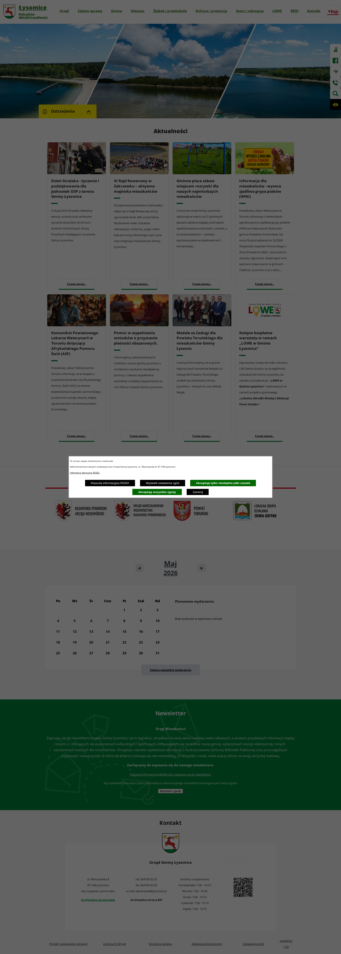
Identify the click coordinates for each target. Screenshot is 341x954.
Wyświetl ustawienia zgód (162, 483)
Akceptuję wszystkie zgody (157, 492)
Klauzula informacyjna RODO (110, 483)
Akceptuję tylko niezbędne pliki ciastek (223, 483)
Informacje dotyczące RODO (85, 472)
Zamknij (198, 492)
